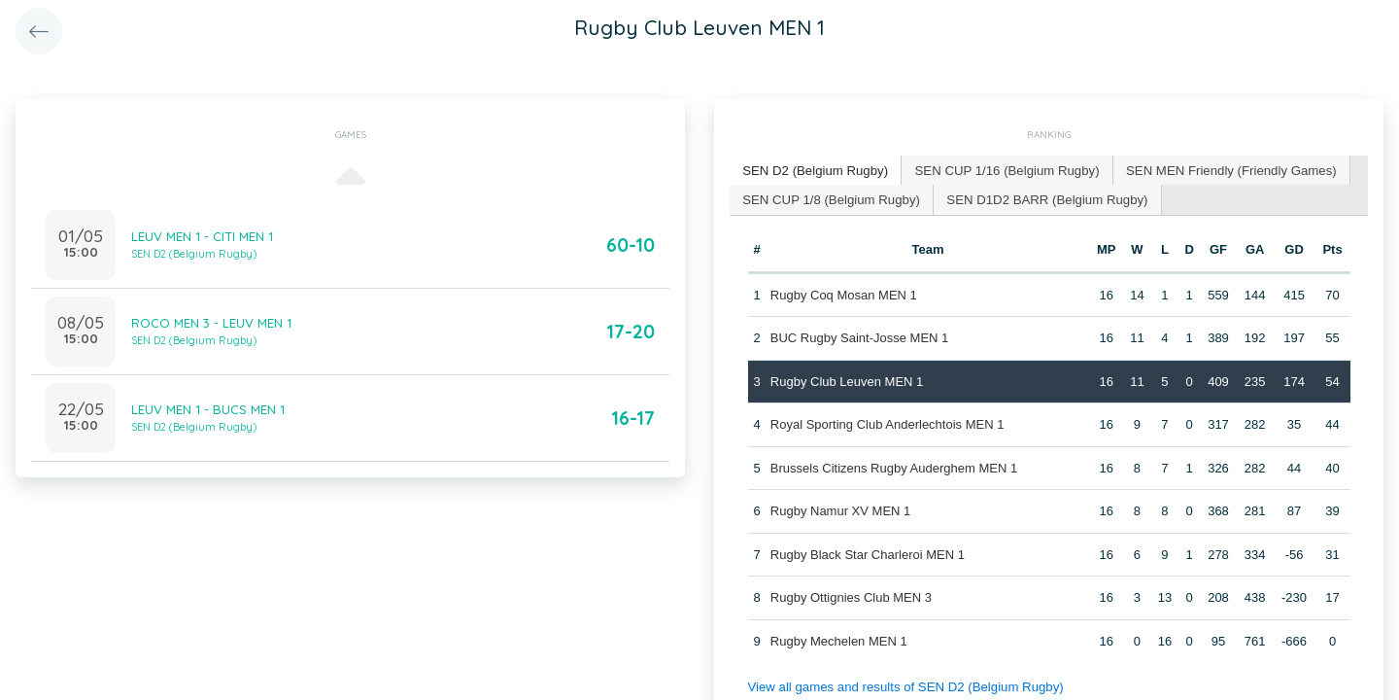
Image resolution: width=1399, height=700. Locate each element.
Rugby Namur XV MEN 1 (840, 510)
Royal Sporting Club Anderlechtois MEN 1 (887, 423)
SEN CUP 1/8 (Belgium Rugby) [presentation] (829, 198)
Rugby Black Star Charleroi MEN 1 (867, 552)
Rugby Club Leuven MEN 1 (847, 379)
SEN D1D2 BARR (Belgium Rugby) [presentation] (1042, 198)
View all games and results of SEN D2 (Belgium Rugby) (902, 686)
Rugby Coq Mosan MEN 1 (843, 293)
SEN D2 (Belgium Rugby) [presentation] (813, 169)
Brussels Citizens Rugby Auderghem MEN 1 (893, 466)
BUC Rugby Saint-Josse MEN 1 (859, 337)
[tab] (814, 171)
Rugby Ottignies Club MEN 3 (851, 596)
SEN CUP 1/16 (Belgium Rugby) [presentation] (1002, 169)
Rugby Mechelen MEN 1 (838, 639)
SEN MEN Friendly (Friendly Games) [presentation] (1222, 169)
